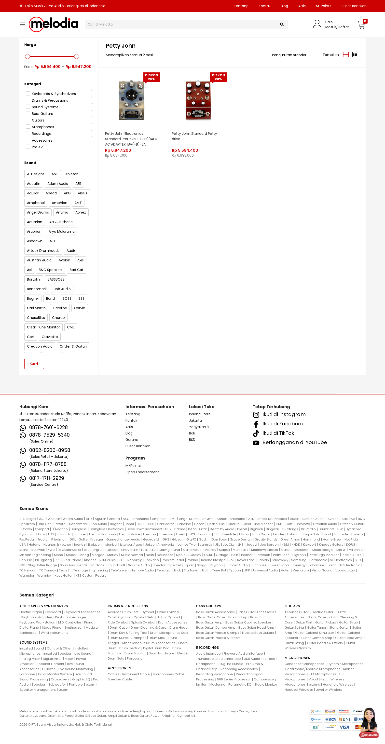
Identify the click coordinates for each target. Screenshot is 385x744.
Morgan (98, 555)
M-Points (323, 5)
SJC (358, 560)
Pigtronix (299, 555)
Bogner (116, 524)
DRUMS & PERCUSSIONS (128, 606)
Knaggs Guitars (331, 544)
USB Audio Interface (259, 658)
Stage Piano (51, 627)
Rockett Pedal (173, 560)
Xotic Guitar (64, 575)
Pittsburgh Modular (324, 555)
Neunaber (165, 555)
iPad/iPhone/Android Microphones (312, 669)
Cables (113, 674)
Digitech (256, 529)
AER (89, 518)
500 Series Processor (234, 679)
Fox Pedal (27, 539)
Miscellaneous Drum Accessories (148, 643)
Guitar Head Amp (349, 638)
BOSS (141, 524)
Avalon (333, 518)
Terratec (164, 570)
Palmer (247, 555)
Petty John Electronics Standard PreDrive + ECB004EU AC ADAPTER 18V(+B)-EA (132, 138)
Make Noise (192, 549)
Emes (180, 534)
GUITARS (292, 606)
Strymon (216, 565)
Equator (204, 534)
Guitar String (294, 627)
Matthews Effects (264, 549)
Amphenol (140, 518)
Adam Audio (73, 518)
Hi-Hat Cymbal (168, 617)
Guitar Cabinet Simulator (314, 632)
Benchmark (78, 524)
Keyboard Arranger (70, 617)
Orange (222, 555)
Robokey (134, 560)
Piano (88, 622)
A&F (42, 518)
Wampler (26, 575)
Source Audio (139, 565)
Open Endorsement (142, 472)
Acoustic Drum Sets (123, 612)
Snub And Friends (73, 565)
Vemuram (301, 570)
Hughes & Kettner (57, 544)
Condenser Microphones (305, 664)
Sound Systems (45, 107)
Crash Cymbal (119, 617)
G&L (72, 539)
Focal (326, 534)
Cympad (42, 529)
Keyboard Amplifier (36, 617)
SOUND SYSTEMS (33, 642)
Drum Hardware (161, 653)
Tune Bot (219, 570)
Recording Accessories (239, 669)
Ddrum (179, 529)
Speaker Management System (43, 689)
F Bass (244, 534)
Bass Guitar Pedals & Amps (217, 632)
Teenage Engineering (90, 570)
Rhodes (90, 560)
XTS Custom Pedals (91, 575)
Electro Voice (129, 534)
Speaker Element (50, 664)
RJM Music (107, 560)
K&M (285, 544)
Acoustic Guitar (297, 612)
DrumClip (308, 529)
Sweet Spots (279, 565)
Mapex (224, 549)
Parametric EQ (239, 684)
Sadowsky (280, 560)
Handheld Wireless (338, 684)
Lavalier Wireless (329, 689)
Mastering (217, 684)
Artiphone (237, 518)
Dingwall (272, 529)
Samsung (298, 560)
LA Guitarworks (69, 549)
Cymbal (147, 612)
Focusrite (341, 534)
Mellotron (301, 549)
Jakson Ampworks (160, 544)
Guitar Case (316, 617)
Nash (150, 555)
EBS (51, 534)
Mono (58, 555)
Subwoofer (57, 684)
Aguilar (100, 518)
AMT (172, 518)
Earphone (27, 674)
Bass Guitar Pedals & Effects (218, 638)
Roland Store (200, 414)
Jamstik (206, 544)
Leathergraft (94, 549)
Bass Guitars (42, 113)
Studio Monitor (265, 684)
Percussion (136, 658)
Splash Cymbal (143, 622)
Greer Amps (290, 539)
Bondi (129, 524)
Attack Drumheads (272, 518)
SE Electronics (341, 560)
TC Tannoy (47, 570)
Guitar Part (304, 622)
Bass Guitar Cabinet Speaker (248, 622)
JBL (217, 544)
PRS (58, 560)
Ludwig (164, 549)
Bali (192, 433)
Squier (189, 565)
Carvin (199, 524)
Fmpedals (311, 534)
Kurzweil (38, 549)
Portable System (82, 684)
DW (340, 529)
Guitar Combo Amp (316, 638)
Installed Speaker (57, 653)
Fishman (294, 534)
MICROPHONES (297, 657)
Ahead (114, 518)
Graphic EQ (81, 679)
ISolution (95, 544)
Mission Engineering (35, 555)
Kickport (309, 544)
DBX (168, 529)
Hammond (311, 539)
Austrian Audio (313, 518)
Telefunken (120, 570)
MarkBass (240, 549)
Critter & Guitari (352, 524)
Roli (231, 560)
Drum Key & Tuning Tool (128, 632)
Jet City (228, 544)
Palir (234, 555)
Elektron (149, 534)
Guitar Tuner (316, 627)
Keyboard (53, 612)
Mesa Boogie (322, 549)
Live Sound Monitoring (75, 669)
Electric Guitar (322, 612)
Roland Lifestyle (213, 560)
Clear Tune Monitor (258, 524)
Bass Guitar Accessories (215, 612)
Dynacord (353, 529)
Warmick (44, 575)
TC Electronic (350, 565)
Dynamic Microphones (345, 664)
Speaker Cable (120, 679)
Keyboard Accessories (82, 612)
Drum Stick (157, 638)
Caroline (184, 524)
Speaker (38, 684)
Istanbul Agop (131, 544)
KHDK (296, 544)
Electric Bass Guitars (258, 632)
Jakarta (195, 420)
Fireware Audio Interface (243, 653)
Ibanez (79, 544)
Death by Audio (222, 529)
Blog (284, 5)
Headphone (206, 664)
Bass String (259, 617)
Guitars (38, 120)
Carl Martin (165, 524)
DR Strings (290, 529)
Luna (176, 549)
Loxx (144, 549)
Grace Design (241, 539)
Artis (302, 5)
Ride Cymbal (118, 622)
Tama (332, 565)
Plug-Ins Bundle (231, 664)
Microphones (43, 126)
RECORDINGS (207, 647)
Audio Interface (208, 653)
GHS (166, 539)
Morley (112, 555)
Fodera (357, 534)
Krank (23, 549)
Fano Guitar (261, 534)
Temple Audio (143, 570)
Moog (84, 555)
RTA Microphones (322, 674)
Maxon (286, 549)
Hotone (35, 544)
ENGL (191, 534)
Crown (26, 529)
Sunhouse (259, 565)
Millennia (356, 549)
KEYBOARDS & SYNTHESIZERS (43, 606)
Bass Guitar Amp (209, 622)
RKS (121, 560)
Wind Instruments (54, 632)
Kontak (265, 5)
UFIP (247, 570)
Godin (203, 539)
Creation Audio (325, 524)
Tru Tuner (191, 570)
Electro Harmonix (102, 534)
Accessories (42, 140)
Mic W (341, 549)
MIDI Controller (69, 622)
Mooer (71, 555)
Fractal (43, 539)
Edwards (64, 534)
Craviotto (302, 524)
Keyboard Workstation (37, 622)
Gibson (177, 539)
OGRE (208, 555)
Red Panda (72, 560)
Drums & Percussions (50, 100)
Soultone (97, 565)
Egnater (80, 534)
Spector (159, 565)
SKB (22, 565)
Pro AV (37, 147)
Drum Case (119, 627)
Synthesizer (73, 627)
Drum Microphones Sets (169, 632)
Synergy (298, 565)
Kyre (51, 549)
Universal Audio (265, 570)
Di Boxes (48, 669)
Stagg (201, 565)
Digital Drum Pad (156, 648)
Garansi (131, 439)
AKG (126, 518)
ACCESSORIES (119, 668)
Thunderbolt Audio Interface (218, 658)
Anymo (208, 518)
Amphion (159, 518)
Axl (353, 518)
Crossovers (60, 679)
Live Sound (82, 653)
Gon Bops (219, 539)
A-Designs (27, 518)
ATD (251, 518)
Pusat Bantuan (354, 5)
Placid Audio (352, 555)
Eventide (229, 534)
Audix (294, 518)
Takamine (316, 565)
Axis (345, 518)
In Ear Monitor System (55, 674)
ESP (217, 534)
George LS (151, 539)
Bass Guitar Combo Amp (215, 627)
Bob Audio (99, 524)
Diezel (242, 529)
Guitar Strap (348, 622)
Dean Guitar (197, 529)
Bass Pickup (237, 617)
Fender (278, 534)
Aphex (222, 518)
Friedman (59, 539)
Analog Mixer (29, 658)
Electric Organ (30, 612)
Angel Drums (189, 518)
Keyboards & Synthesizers (54, 93)
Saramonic (318, 560)
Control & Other (59, 648)
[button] (361, 24)
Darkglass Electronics (107, 529)
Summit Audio (237, 565)
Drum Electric (129, 648)
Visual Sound (322, 570)
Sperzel (174, 565)
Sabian (263, 560)
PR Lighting (43, 560)
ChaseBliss (216, 524)
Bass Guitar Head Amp (256, 627)
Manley (210, 549)
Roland (192, 560)
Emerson (166, 534)
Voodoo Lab (345, 570)
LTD (153, 549)
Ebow (40, 534)
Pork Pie (25, 560)
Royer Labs (246, 560)
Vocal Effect (318, 679)
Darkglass (79, 529)
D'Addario (60, 529)
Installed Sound (31, 648)
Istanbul (111, 544)
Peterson (263, 555)
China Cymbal (168, 612)
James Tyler (187, 544)
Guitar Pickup (325, 622)
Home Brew (332, 539)
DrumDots (326, 529)
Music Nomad (132, 555)
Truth (205, 570)
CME (279, 524)
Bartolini (60, 524)
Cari (34, 363)
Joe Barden (269, 544)
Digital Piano (29, 627)
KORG (350, 544)
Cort (289, 524)
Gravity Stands (266, 539)
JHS (240, 544)
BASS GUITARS (208, 606)
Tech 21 (64, 570)
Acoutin (54, 518)
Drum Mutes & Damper (128, 638)
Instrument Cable (136, 674)
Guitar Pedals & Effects (325, 643)
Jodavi (251, 544)
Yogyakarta (199, 426)
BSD (192, 439)
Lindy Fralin (129, 549)
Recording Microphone (214, 674)
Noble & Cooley (188, 555)
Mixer (69, 658)
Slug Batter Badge (42, 565)
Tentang (241, 5)
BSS (151, 524)
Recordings (41, 133)
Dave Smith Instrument (144, 529)
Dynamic (26, 534)
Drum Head (178, 627)
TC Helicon (27, 570)
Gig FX (191, 539)
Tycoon (235, 570)
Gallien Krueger (91, 539)
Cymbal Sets (144, 617)
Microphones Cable (168, 674)
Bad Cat (44, 524)
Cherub (234, 524)
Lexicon (112, 549)
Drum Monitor (135, 653)
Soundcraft (116, 565)
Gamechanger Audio (123, 539)
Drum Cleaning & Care (148, 627)
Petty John (281, 555)
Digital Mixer (52, 658)
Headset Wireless (299, 689)
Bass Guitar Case (211, 617)
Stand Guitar (339, 627)
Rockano (152, 560)
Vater (285, 570)
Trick (177, 570)
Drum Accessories (172, 622)
